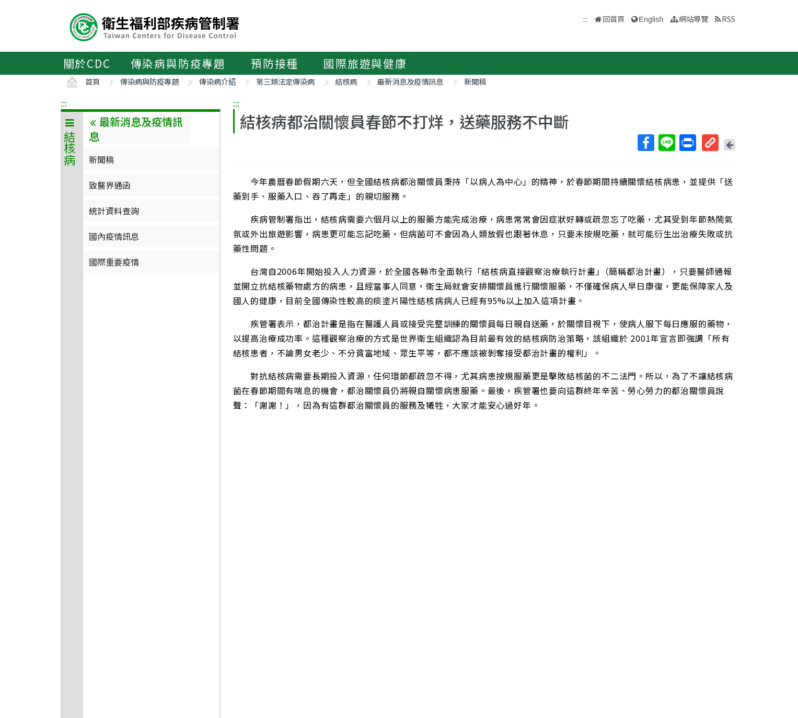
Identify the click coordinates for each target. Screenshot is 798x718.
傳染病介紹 (217, 81)
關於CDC (87, 63)
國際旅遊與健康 (365, 63)
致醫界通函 (110, 185)
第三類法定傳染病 (285, 81)
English (651, 19)
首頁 (92, 81)
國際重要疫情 (114, 262)
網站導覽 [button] (693, 18)
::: (64, 103)
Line (666, 142)
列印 (687, 142)
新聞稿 (475, 81)
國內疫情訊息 (114, 236)
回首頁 (613, 18)
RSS (728, 18)
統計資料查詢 (114, 210)
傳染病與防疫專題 (178, 63)
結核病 (346, 81)
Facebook (645, 142)
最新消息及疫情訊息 (410, 81)
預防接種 (274, 63)
